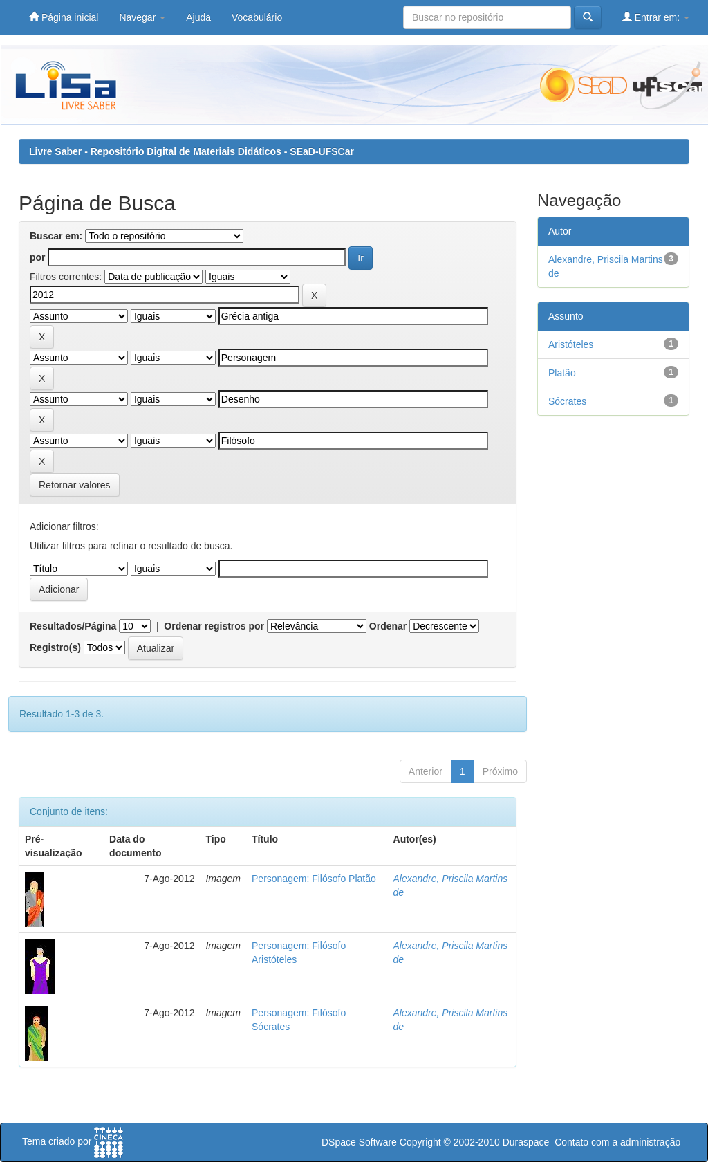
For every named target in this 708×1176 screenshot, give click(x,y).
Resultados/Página (73, 626)
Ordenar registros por (214, 626)
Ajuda (198, 17)
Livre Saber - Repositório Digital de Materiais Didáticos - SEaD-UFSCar (191, 151)
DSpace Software (359, 1142)
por (38, 257)
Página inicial (63, 17)
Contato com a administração (617, 1142)
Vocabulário (257, 17)
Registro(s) (55, 647)
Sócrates (567, 401)
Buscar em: (56, 235)
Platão (562, 372)
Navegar (142, 17)
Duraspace (526, 1142)
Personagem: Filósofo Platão (314, 878)
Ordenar (388, 626)
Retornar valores (75, 484)
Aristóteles (570, 344)
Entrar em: (655, 17)
